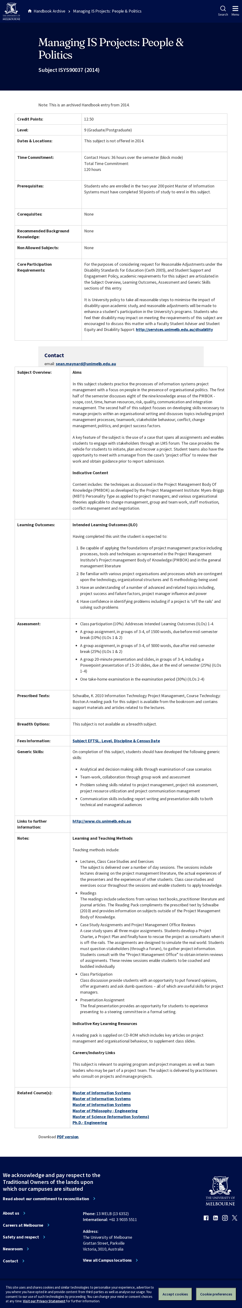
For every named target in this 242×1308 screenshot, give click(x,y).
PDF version (68, 1136)
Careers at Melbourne (23, 1225)
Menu (235, 11)
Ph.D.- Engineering (90, 1122)
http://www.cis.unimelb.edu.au (102, 821)
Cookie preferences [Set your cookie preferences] (216, 1294)
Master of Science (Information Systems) (111, 1116)
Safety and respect (21, 1237)
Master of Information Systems (102, 1092)
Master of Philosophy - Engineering (105, 1110)
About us (11, 1213)
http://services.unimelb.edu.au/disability (174, 329)
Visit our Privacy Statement (44, 1301)
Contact (10, 1261)
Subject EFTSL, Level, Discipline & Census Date (116, 740)
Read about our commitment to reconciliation (46, 1198)
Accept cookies (175, 1294)
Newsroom (13, 1249)
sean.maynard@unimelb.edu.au (86, 364)
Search (223, 11)
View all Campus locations (107, 1260)
